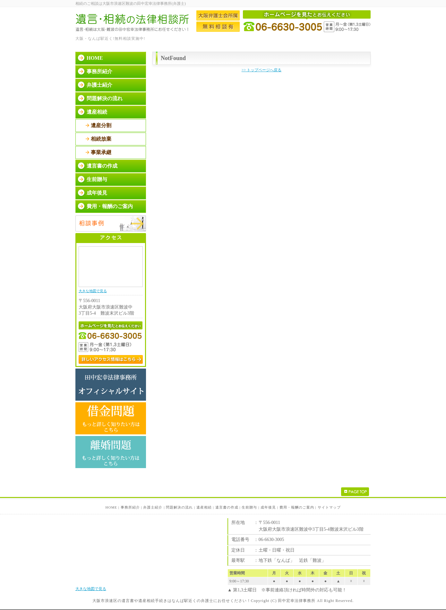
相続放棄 (101, 139)
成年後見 (97, 193)
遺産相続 (97, 112)
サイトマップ (329, 507)
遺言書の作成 (102, 166)
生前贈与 (97, 179)
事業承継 (101, 152)
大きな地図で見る (93, 291)
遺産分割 (101, 125)
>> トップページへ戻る (262, 70)
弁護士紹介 (99, 85)
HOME (95, 58)
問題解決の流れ (105, 98)
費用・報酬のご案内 (110, 206)
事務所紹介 (99, 71)
